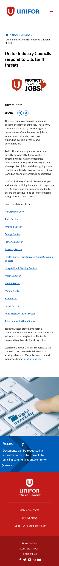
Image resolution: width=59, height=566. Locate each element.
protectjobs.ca (32, 358)
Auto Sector (11, 219)
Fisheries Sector (14, 241)
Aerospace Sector (15, 211)
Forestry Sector (13, 249)
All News (25, 35)
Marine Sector (13, 275)
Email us (9, 465)
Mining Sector (12, 290)
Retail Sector (12, 305)
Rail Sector (11, 298)
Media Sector (12, 283)
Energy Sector (12, 234)
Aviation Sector (13, 226)
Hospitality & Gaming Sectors (21, 268)
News (15, 35)
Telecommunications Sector (20, 321)
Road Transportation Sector (20, 313)
